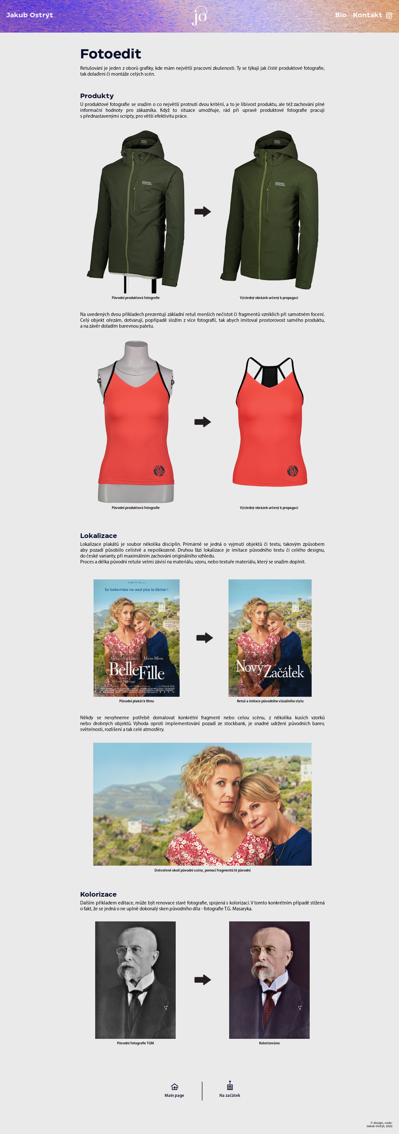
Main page (174, 1096)
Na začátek (229, 1096)
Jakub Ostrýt (29, 15)
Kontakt (367, 15)
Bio (341, 15)
